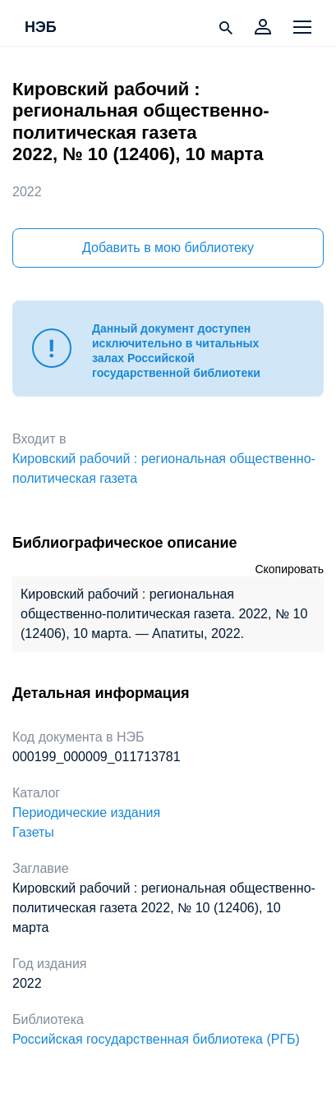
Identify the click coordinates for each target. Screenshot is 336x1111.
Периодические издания (86, 812)
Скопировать (289, 569)
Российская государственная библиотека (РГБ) (156, 1039)
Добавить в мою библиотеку (168, 248)
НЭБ (41, 28)
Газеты (33, 832)
